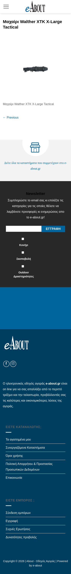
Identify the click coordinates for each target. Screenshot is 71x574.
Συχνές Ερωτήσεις (18, 529)
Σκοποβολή (23, 258)
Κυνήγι (23, 245)
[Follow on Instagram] (13, 364)
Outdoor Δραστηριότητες (23, 274)
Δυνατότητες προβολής (21, 537)
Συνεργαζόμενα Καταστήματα (25, 447)
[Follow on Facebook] (6, 364)
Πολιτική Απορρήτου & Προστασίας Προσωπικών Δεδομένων (29, 466)
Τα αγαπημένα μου (18, 439)
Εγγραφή (12, 521)
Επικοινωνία (14, 477)
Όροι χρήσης (14, 455)
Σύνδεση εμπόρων (18, 512)
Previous (11, 117)
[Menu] (6, 6)
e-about (37, 565)
